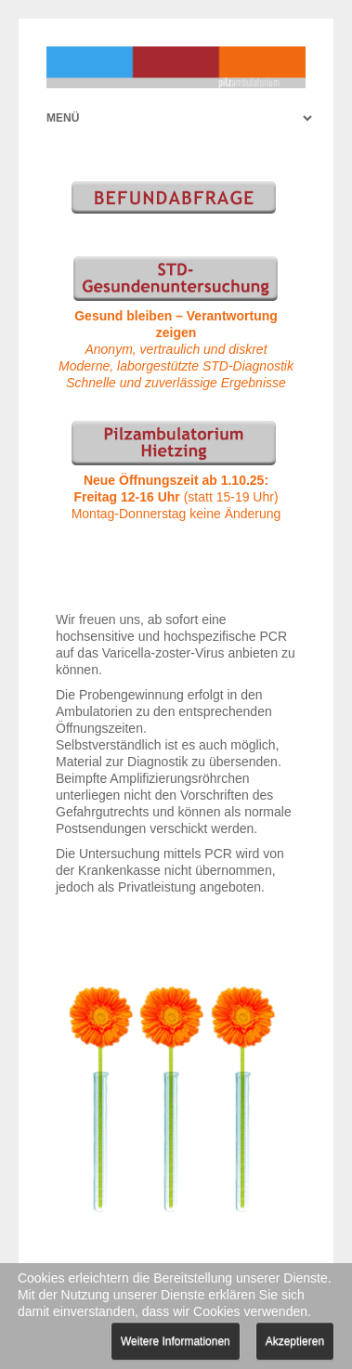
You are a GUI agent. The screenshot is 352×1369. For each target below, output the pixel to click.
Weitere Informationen (175, 1341)
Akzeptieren (295, 1341)
